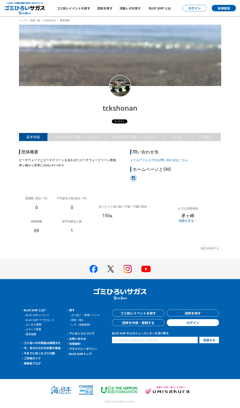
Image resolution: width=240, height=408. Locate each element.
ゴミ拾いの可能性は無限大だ (42, 343)
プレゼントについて (82, 333)
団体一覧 (35, 20)
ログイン (192, 322)
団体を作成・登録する (138, 322)
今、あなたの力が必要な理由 (42, 348)
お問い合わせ (77, 339)
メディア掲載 (33, 329)
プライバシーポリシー (83, 349)
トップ (22, 20)
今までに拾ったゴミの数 (39, 353)
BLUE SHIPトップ (80, 354)
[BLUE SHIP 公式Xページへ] (110, 269)
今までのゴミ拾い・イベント (134, 137)
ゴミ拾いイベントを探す (73, 8)
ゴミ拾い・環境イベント (85, 315)
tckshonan (50, 20)
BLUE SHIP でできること (40, 320)
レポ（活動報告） (81, 324)
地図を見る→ (188, 221)
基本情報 (33, 137)
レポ (177, 137)
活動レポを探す (130, 8)
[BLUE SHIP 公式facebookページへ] (94, 269)
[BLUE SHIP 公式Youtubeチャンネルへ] (146, 269)
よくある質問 (33, 324)
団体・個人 (77, 320)
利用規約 (74, 344)
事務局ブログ (32, 363)
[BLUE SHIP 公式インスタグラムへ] (128, 269)
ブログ (206, 137)
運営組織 (31, 334)
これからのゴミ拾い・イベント (77, 137)
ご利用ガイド (32, 358)
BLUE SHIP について (37, 315)
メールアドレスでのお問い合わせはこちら (159, 160)
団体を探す (104, 8)
